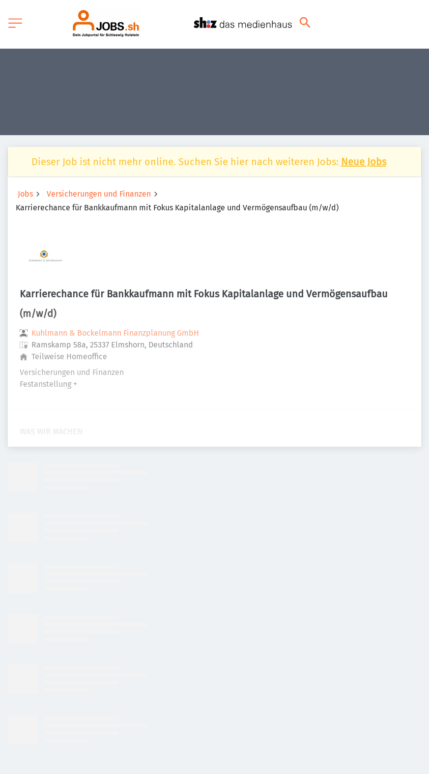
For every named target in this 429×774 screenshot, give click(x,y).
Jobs (25, 194)
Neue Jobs (363, 162)
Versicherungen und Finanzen (99, 194)
